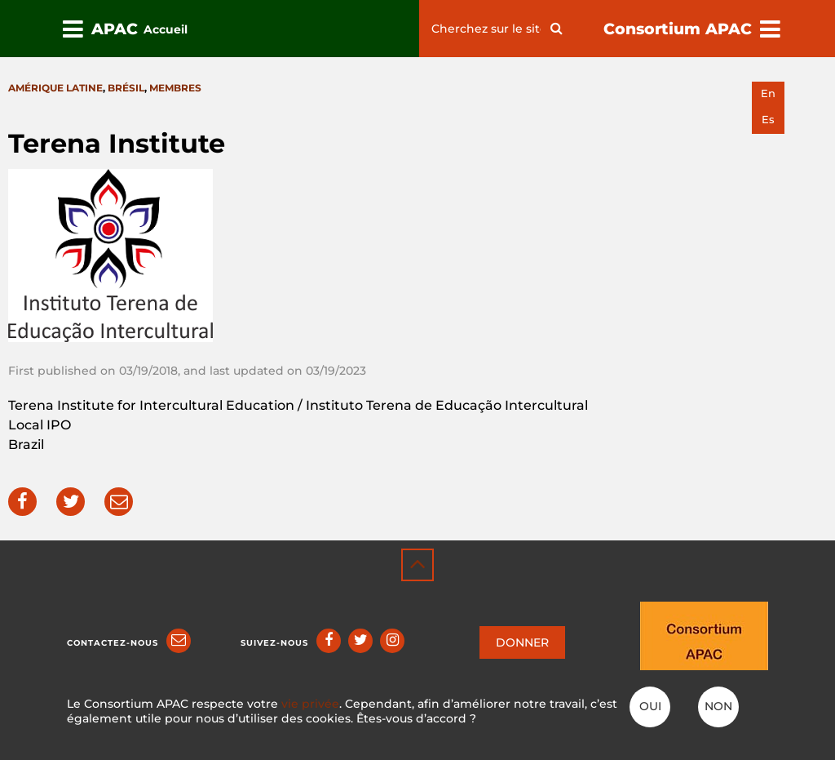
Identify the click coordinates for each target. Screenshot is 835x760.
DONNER (522, 642)
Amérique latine (55, 88)
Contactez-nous (112, 643)
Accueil (166, 29)
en (768, 93)
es (768, 119)
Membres (175, 88)
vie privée (310, 703)
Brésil (126, 88)
